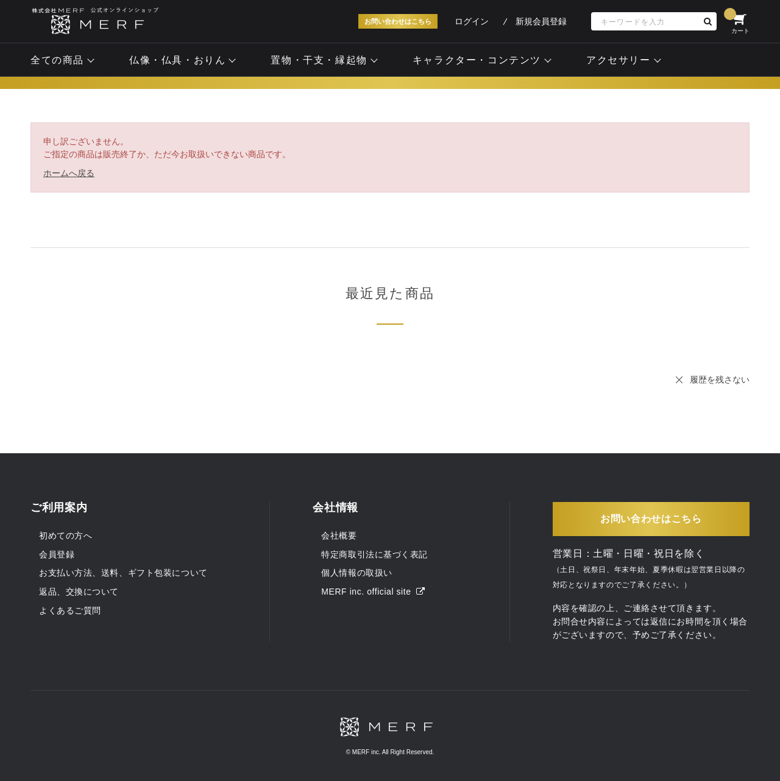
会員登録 (56, 554)
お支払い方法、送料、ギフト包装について (123, 573)
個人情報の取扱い (356, 573)
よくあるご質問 (70, 610)
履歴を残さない (720, 379)
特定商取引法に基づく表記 (374, 554)
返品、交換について (79, 591)
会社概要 (338, 535)
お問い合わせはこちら (397, 21)
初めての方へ (65, 535)
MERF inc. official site (373, 591)
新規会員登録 (541, 21)
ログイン (472, 21)
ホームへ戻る (68, 173)
